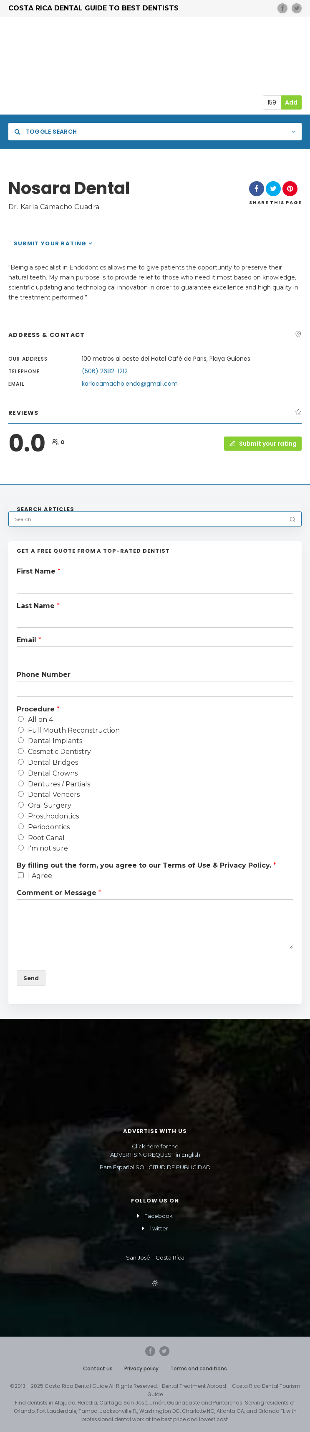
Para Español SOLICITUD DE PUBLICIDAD (155, 1167)
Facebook (158, 1215)
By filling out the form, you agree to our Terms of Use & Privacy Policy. (146, 865)
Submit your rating (50, 243)
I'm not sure (48, 848)
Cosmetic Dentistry (59, 752)
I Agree (40, 876)
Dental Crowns (53, 773)
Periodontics (49, 827)
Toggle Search (46, 131)
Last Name (38, 606)
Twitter (158, 1228)
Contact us (98, 1368)
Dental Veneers (54, 794)
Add (291, 102)
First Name (38, 571)
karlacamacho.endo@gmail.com (130, 383)
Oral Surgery (49, 805)
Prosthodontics (53, 816)
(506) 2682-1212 (105, 371)
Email (29, 640)
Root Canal (46, 838)
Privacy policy (141, 1368)
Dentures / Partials (59, 784)
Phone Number (44, 675)
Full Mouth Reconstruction (74, 730)
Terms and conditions (198, 1368)
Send (31, 978)
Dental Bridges (53, 762)
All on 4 (40, 719)
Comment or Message (59, 893)
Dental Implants (55, 741)
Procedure (38, 709)
